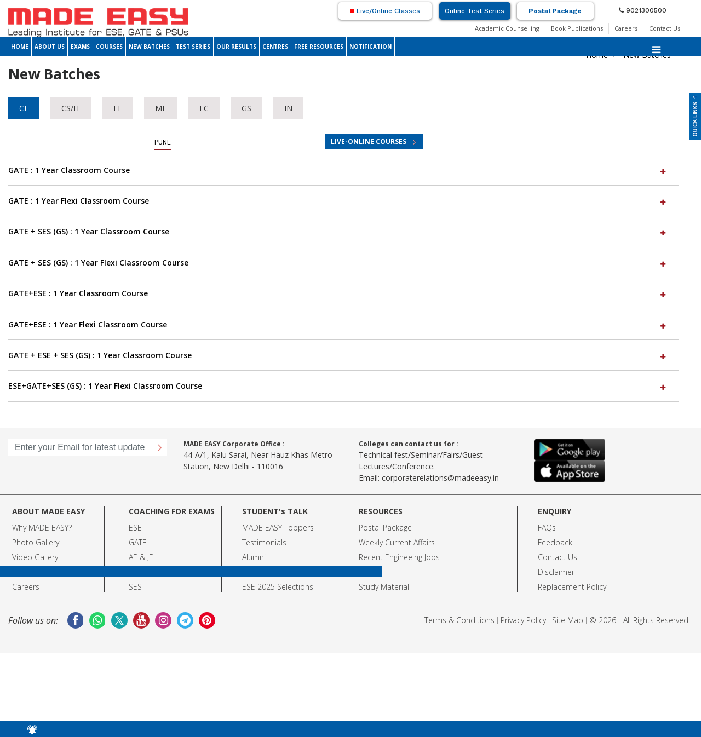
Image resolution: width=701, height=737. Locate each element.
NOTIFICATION (370, 46)
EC (204, 108)
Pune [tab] (162, 142)
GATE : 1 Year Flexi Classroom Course (338, 200)
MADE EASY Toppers (278, 527)
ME (160, 108)
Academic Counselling (507, 28)
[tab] (343, 170)
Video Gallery (35, 557)
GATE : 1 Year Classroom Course (338, 170)
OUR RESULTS (236, 46)
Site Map (567, 620)
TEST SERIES (193, 46)
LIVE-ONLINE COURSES (368, 141)
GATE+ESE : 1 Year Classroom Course (338, 293)
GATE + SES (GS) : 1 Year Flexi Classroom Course (338, 262)
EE (117, 108)
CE (23, 108)
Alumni (254, 557)
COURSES (109, 46)
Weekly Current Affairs (397, 542)
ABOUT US (50, 46)
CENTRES (275, 46)
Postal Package (555, 11)
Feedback (555, 542)
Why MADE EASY (40, 527)
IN (288, 108)
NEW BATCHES (149, 46)
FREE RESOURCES (318, 46)
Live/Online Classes (385, 11)
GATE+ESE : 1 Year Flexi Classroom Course (338, 324)
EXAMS (80, 46)
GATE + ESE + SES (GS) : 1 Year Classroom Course (338, 355)
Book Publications (577, 28)
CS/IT (71, 108)
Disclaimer (556, 572)
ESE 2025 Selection (275, 586)
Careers (625, 28)
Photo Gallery (35, 542)
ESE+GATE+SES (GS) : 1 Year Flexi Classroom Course (338, 386)
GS (246, 108)
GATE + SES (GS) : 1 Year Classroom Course (338, 231)
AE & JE (141, 557)
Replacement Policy (572, 586)
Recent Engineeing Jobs (399, 557)
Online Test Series (474, 11)
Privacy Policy (523, 620)
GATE (138, 542)
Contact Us (664, 28)
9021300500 (642, 10)
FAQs (547, 527)
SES (135, 586)
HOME (19, 46)
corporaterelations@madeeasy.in (440, 478)
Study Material (384, 586)
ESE (135, 527)
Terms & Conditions (459, 620)
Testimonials (264, 542)
